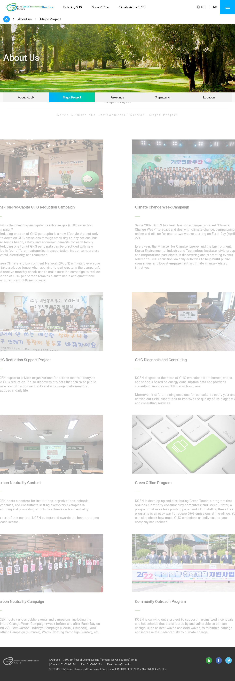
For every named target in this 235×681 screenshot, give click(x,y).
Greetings (117, 97)
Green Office (100, 7)
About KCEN (26, 97)
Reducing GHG (72, 7)
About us (47, 7)
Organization (163, 97)
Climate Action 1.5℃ (132, 7)
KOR (203, 7)
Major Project (50, 19)
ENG (214, 7)
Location (209, 97)
